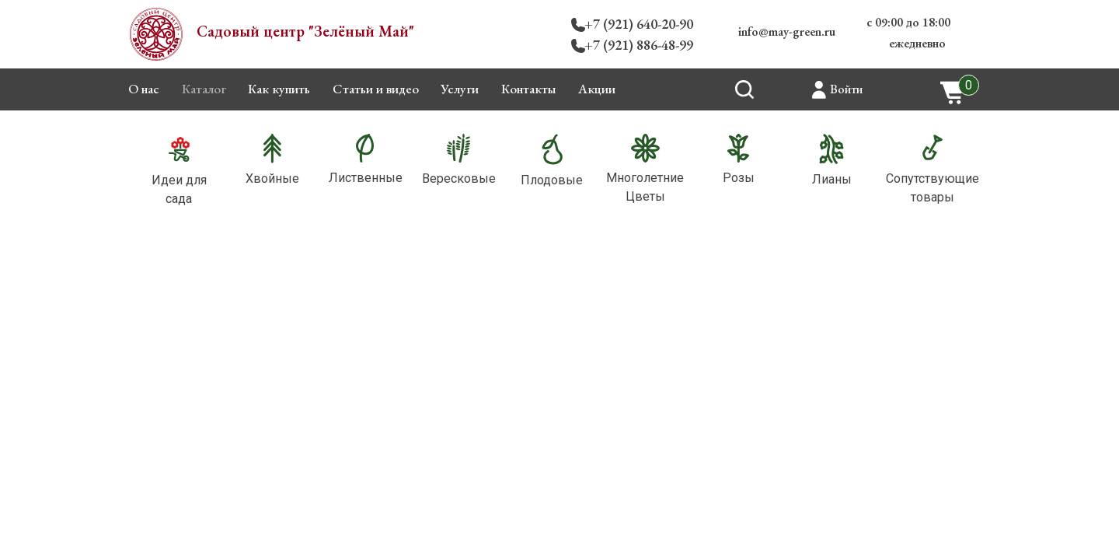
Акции (596, 88)
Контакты (528, 88)
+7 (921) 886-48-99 (638, 45)
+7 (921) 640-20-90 (638, 24)
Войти (846, 89)
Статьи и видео (376, 88)
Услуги (460, 88)
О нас (143, 88)
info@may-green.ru (786, 31)
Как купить (279, 88)
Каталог (204, 88)
